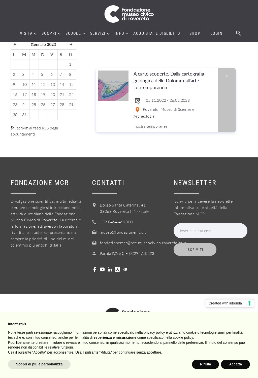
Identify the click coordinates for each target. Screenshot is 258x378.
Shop (194, 33)
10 (24, 84)
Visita (26, 33)
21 (62, 94)
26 (43, 104)
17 (24, 94)
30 (15, 114)
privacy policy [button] (154, 332)
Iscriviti (195, 250)
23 (15, 104)
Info (119, 33)
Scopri (49, 33)
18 (33, 94)
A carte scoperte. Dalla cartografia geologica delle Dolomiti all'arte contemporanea (174, 81)
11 (33, 84)
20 (52, 94)
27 (52, 104)
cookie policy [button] (183, 337)
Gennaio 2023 (43, 44)
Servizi (98, 33)
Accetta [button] (235, 364)
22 (71, 94)
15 (71, 84)
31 (24, 114)
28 (62, 104)
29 (71, 104)
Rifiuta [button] (205, 364)
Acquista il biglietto (156, 33)
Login (216, 33)
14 (62, 84)
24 (24, 104)
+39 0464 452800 (116, 221)
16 (15, 94)
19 (43, 94)
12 (43, 84)
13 (52, 84)
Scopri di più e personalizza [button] (39, 364)
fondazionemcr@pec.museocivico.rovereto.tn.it (143, 242)
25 (33, 104)
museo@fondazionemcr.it (123, 232)
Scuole (73, 33)
